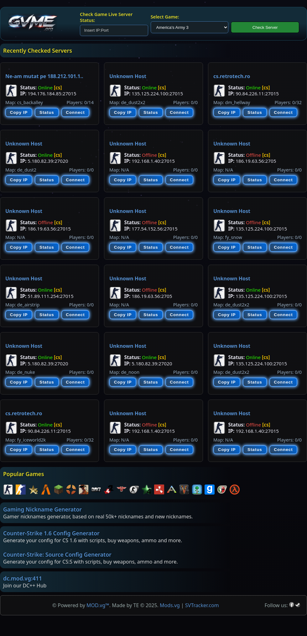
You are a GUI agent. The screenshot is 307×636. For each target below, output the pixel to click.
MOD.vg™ (97, 605)
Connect (75, 112)
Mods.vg (170, 605)
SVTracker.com (202, 605)
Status (46, 112)
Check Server (265, 27)
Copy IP (19, 112)
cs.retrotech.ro (231, 76)
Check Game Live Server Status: (106, 17)
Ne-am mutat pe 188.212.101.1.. (44, 76)
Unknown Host (127, 76)
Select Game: (165, 17)
